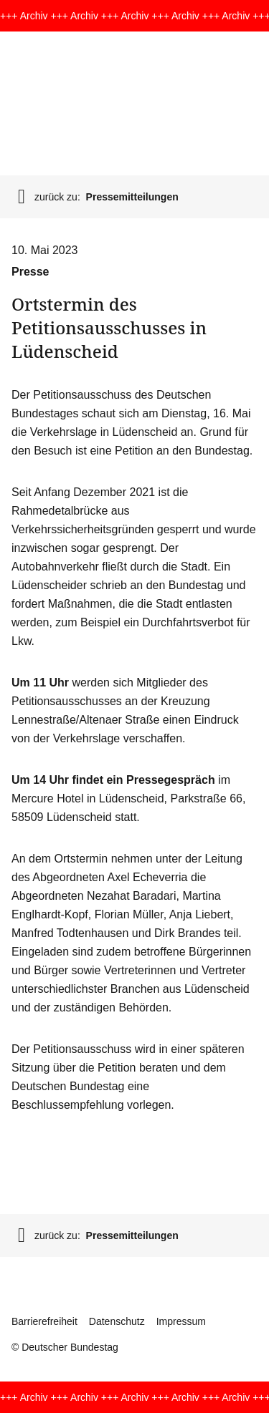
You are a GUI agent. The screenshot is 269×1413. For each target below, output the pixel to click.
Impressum (181, 1321)
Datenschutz (117, 1321)
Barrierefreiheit (44, 1321)
